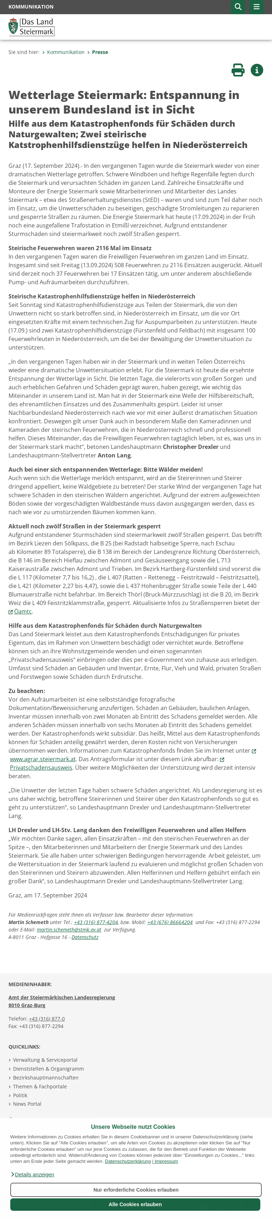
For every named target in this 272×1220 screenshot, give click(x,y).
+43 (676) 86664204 (170, 922)
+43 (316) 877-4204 (96, 922)
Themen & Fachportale (40, 1086)
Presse (97, 52)
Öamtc (23, 611)
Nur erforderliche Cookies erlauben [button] (136, 1190)
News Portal (27, 1103)
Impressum (166, 1161)
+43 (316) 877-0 (47, 1018)
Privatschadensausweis (41, 767)
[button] (32, 1174)
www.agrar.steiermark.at (43, 759)
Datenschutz (85, 937)
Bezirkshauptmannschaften (46, 1077)
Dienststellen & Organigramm (48, 1068)
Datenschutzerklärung (128, 1161)
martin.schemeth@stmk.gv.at (69, 929)
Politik (20, 1095)
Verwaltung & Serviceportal (45, 1059)
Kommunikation (63, 52)
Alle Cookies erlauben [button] (135, 1204)
